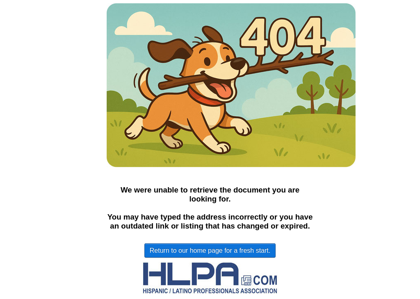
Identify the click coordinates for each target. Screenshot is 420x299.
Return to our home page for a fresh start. (210, 250)
